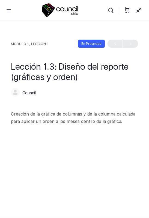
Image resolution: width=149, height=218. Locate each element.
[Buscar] (112, 10)
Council (29, 92)
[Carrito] (127, 10)
